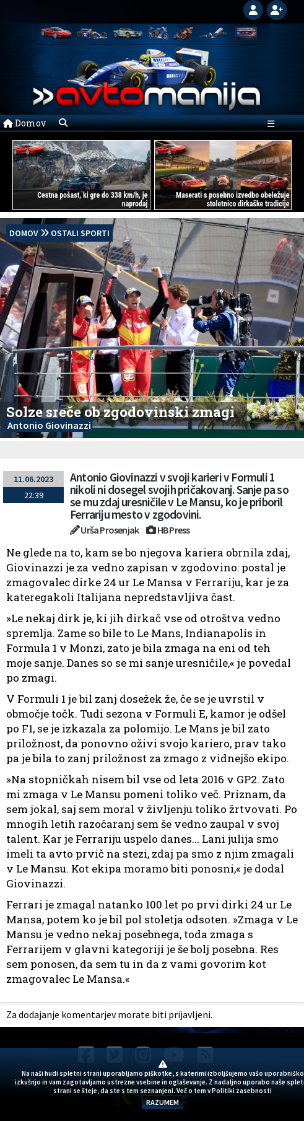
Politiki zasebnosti (242, 1090)
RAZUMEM (162, 1102)
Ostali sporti (80, 233)
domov (23, 233)
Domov (24, 123)
